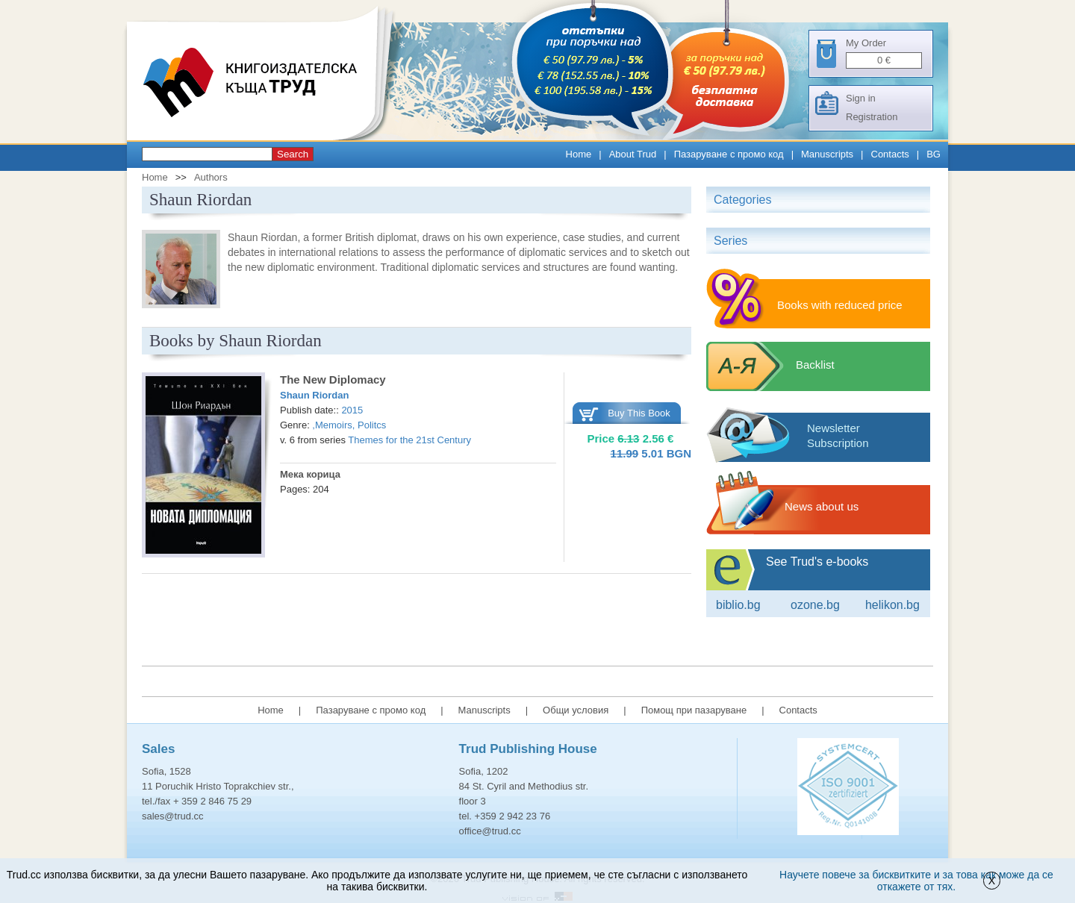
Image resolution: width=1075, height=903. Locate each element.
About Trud (633, 154)
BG (933, 154)
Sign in (861, 98)
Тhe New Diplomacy (333, 379)
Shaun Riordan (314, 395)
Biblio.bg (738, 605)
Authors (211, 177)
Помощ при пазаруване (694, 710)
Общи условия (575, 710)
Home (579, 154)
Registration (871, 116)
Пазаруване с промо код (729, 154)
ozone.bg (815, 605)
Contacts (890, 154)
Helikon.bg (892, 605)
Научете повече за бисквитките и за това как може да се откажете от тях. (916, 881)
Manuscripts (827, 154)
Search (292, 154)
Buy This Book (639, 413)
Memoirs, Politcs (350, 425)
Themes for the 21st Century (409, 440)
